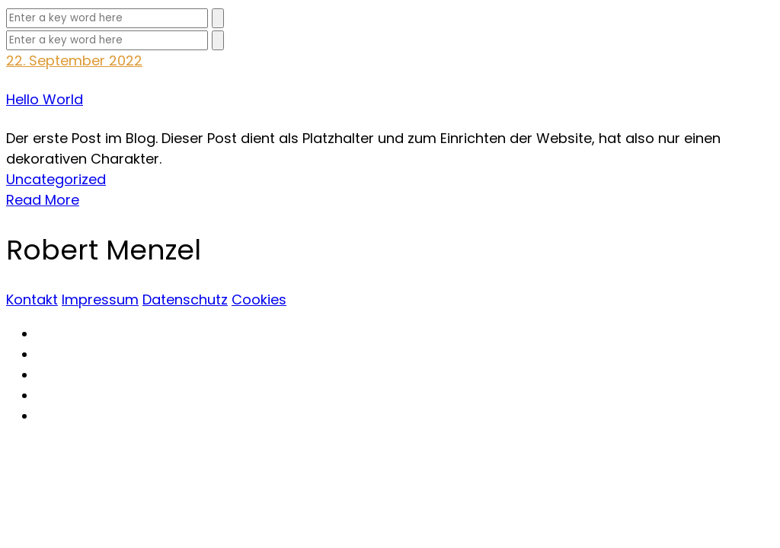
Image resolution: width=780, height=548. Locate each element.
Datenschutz (185, 299)
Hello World (44, 99)
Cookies (259, 299)
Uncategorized (56, 179)
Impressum (100, 299)
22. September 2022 (74, 60)
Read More (42, 199)
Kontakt (32, 299)
